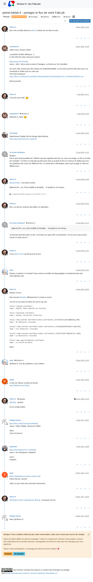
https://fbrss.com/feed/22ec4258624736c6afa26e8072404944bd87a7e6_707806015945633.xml (46, 77)
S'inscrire (8, 554)
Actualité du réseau (19, 17)
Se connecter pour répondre (79, 21)
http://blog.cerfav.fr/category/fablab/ (23, 423)
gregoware (13, 446)
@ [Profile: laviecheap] (15, 183)
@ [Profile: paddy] (13, 402)
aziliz (11, 270)
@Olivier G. (24, 114)
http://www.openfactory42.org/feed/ (23, 139)
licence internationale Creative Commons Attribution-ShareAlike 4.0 (31, 573)
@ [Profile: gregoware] (29, 500)
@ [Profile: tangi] (37, 500)
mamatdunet (14, 46)
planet (33, 30)
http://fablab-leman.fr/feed (19, 386)
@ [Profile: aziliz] (23, 297)
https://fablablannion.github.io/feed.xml (25, 476)
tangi (11, 473)
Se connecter (19, 554)
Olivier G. (13, 27)
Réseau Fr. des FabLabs (29, 4)
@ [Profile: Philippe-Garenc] (17, 500)
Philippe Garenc (15, 420)
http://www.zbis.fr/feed (18, 62)
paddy (12, 380)
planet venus (19, 254)
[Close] (88, 534)
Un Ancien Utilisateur (17, 152)
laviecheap (13, 133)
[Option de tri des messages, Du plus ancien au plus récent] (65, 21)
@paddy (21, 399)
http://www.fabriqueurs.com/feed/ (22, 450)
